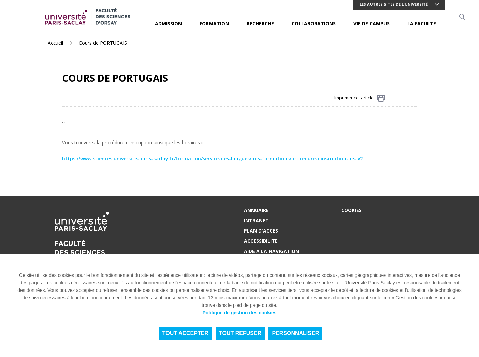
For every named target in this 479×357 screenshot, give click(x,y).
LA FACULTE (421, 23)
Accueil (55, 43)
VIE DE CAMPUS (371, 23)
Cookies (351, 210)
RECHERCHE (260, 23)
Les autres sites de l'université (394, 4)
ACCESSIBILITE (261, 241)
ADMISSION (168, 23)
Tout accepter (185, 333)
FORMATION (214, 23)
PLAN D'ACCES (261, 230)
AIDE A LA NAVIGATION (271, 251)
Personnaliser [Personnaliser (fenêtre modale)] (295, 333)
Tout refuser (240, 333)
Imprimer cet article (359, 98)
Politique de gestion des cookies (239, 312)
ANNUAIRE (256, 210)
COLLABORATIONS (314, 23)
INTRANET (256, 220)
